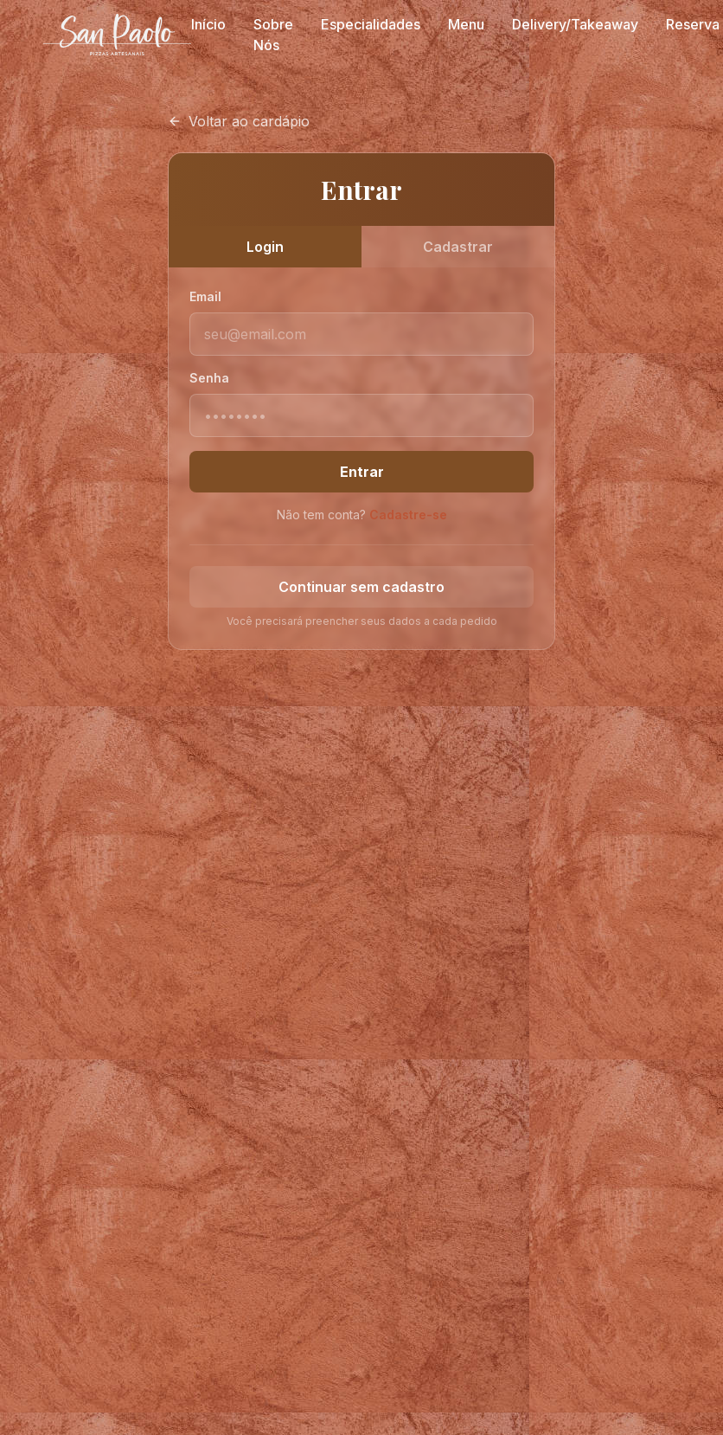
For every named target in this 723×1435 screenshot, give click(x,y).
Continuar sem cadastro (361, 586)
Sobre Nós (273, 35)
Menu (466, 24)
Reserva (693, 24)
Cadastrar (458, 246)
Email (205, 296)
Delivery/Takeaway (575, 24)
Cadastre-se (408, 514)
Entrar (362, 471)
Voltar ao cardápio (239, 121)
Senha (209, 377)
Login (265, 246)
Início (208, 24)
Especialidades (370, 24)
